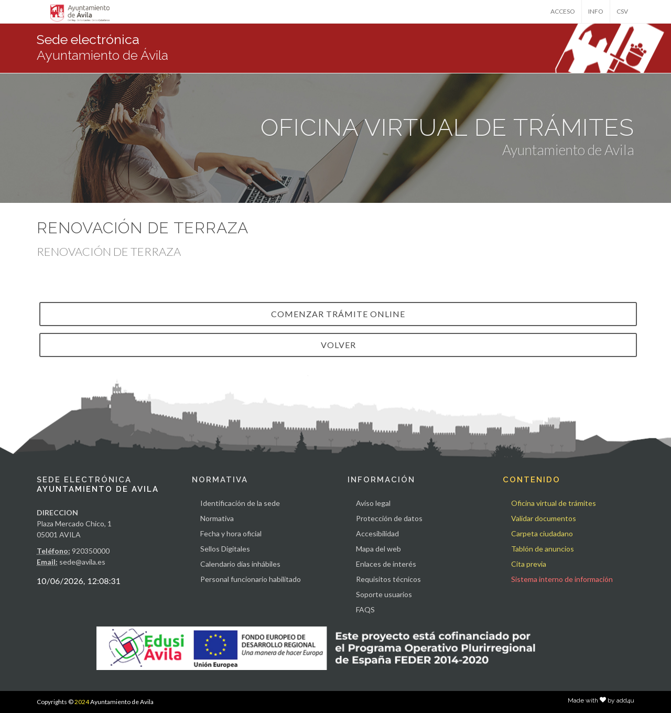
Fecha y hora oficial (231, 533)
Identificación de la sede (240, 503)
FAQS (365, 609)
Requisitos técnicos (388, 579)
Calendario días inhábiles (240, 563)
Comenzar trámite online (338, 314)
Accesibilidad (377, 533)
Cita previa (528, 563)
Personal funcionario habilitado (250, 579)
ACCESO (562, 11)
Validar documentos (543, 518)
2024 (81, 702)
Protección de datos (389, 518)
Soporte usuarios (384, 594)
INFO (595, 11)
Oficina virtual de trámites (553, 503)
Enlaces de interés (386, 563)
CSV (622, 11)
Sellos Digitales (225, 548)
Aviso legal (373, 503)
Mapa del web (378, 548)
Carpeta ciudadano (542, 533)
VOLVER (338, 345)
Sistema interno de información (562, 579)
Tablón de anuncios (542, 548)
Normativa (217, 518)
